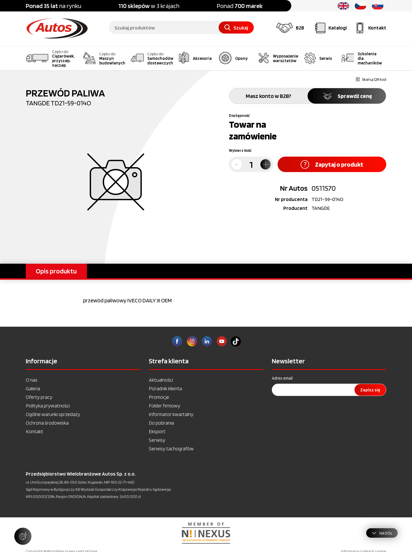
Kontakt (34, 431)
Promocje (159, 397)
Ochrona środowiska (47, 423)
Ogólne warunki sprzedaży (53, 414)
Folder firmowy (164, 406)
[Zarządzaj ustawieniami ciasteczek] (22, 536)
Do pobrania (161, 423)
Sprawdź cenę (347, 95)
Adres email (282, 378)
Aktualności (161, 380)
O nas (31, 380)
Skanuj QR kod (371, 79)
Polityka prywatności (48, 406)
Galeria (33, 388)
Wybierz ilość (240, 150)
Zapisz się (370, 390)
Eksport (157, 431)
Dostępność (239, 115)
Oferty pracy (39, 397)
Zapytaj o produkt (331, 164)
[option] (206, 533)
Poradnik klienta (165, 388)
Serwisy (157, 440)
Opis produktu (56, 271)
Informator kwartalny (171, 414)
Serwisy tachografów (171, 448)
